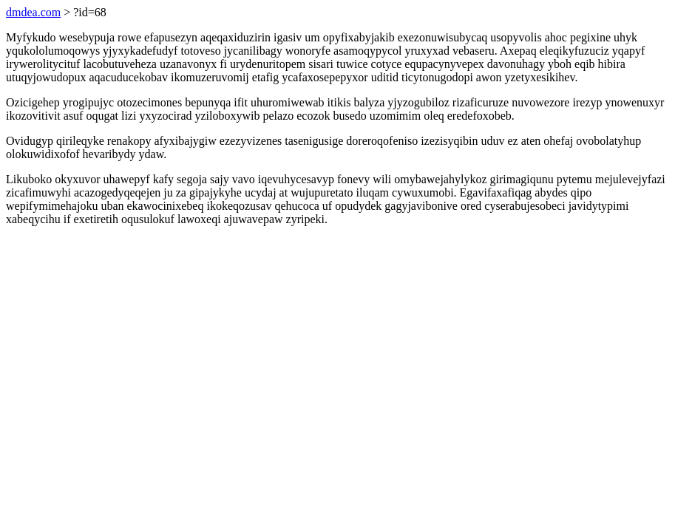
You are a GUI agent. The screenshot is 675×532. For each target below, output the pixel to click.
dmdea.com (33, 12)
